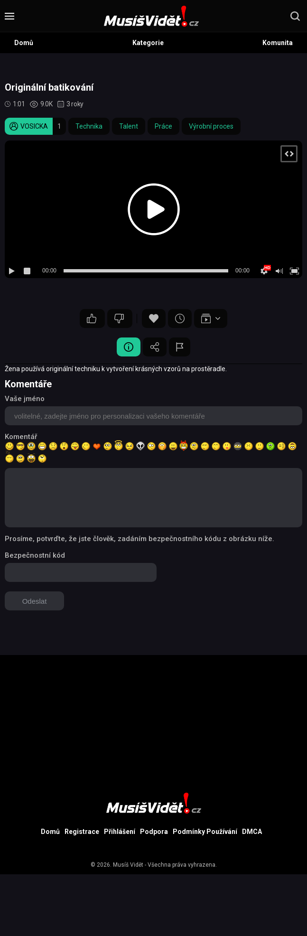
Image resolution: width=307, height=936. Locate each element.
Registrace (82, 831)
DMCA (252, 831)
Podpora (154, 831)
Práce (163, 126)
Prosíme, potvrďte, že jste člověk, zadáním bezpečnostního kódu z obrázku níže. (139, 538)
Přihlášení (119, 831)
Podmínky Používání (205, 831)
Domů (23, 43)
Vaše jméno (25, 398)
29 (91, 318)
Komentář (21, 436)
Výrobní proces (211, 126)
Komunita (277, 43)
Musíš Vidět (128, 864)
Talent (128, 126)
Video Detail (128, 347)
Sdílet (154, 347)
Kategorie (148, 43)
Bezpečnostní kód (35, 555)
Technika (88, 126)
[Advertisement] (153, 721)
